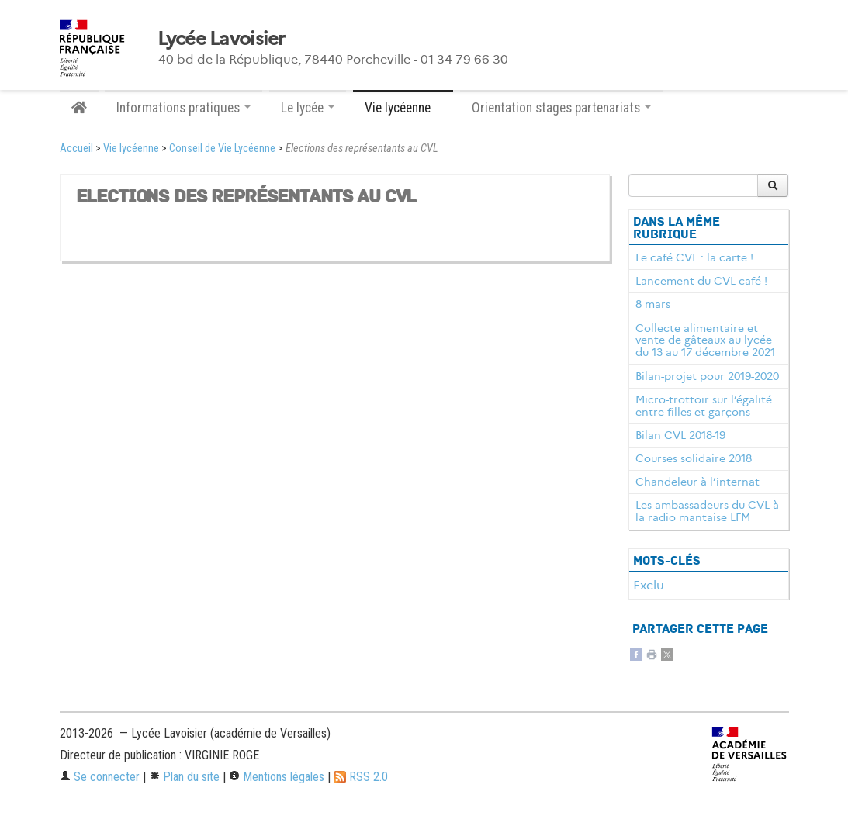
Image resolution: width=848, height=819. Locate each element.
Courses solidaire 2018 (693, 458)
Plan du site (184, 776)
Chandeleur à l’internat (697, 482)
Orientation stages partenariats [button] (561, 108)
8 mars (652, 304)
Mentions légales (276, 776)
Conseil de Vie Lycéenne (222, 148)
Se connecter (100, 776)
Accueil (76, 148)
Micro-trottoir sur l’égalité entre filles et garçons (703, 405)
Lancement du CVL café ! (701, 281)
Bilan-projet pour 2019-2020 (707, 376)
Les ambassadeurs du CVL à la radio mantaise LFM (707, 511)
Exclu (648, 585)
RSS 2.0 (361, 776)
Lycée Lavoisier (221, 39)
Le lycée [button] (307, 108)
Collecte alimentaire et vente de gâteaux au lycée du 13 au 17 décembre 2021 (705, 340)
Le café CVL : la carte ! (694, 257)
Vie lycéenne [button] (403, 108)
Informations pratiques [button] (183, 108)
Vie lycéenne (131, 148)
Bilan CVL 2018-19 (680, 435)
